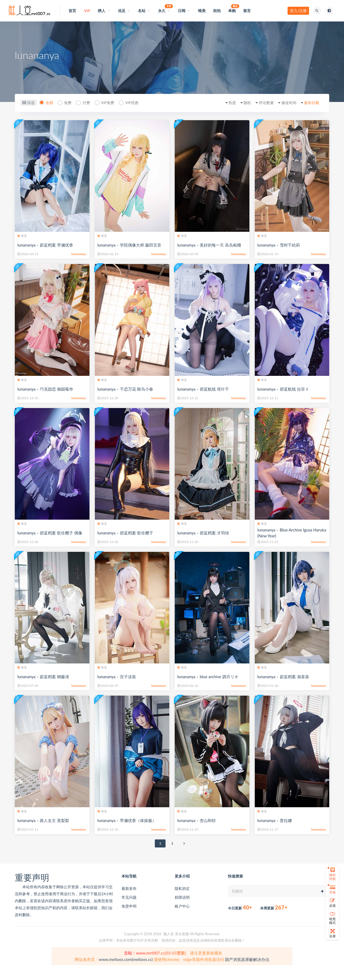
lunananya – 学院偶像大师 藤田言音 (129, 245)
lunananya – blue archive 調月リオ (207, 676)
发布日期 (310, 102)
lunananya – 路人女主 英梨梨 (43, 820)
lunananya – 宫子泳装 (117, 676)
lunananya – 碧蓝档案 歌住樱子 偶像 (49, 532)
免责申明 (129, 906)
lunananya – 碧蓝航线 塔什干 (203, 389)
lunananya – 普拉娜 (274, 820)
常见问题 (129, 897)
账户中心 (182, 906)
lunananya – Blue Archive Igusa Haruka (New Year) (291, 532)
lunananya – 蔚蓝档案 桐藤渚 (43, 676)
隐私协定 (182, 888)
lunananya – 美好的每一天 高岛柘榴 (209, 245)
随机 (244, 102)
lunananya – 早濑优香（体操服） (127, 820)
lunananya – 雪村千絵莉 (278, 245)
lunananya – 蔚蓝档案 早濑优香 (45, 245)
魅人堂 (168, 934)
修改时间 (287, 102)
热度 (228, 102)
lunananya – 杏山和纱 (196, 820)
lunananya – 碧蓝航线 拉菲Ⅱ (283, 389)
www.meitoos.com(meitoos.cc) (126, 959)
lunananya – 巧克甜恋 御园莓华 (45, 389)
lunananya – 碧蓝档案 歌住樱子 (125, 532)
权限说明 (182, 897)
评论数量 (263, 102)
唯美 (22, 235)
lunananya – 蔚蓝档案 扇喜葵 (283, 676)
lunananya (78, 254)
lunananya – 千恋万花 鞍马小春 (125, 389)
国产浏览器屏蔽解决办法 (247, 959)
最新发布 (129, 888)
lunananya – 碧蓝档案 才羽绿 (203, 532)
